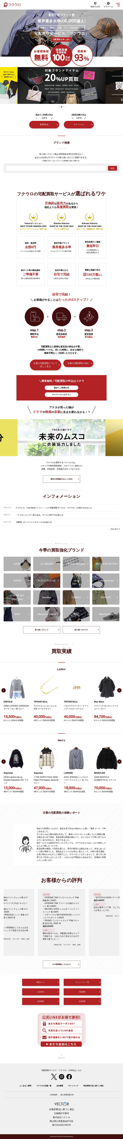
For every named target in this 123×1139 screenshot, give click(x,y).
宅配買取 (82, 992)
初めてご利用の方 (61, 388)
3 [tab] (64, 106)
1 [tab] (59, 106)
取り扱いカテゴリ (81, 630)
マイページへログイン (61, 395)
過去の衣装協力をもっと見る (61, 479)
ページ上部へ (61, 1057)
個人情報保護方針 (67, 1095)
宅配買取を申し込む (61, 39)
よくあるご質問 (25, 1086)
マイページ (78, 124)
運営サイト (41, 982)
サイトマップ (73, 1086)
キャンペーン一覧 (82, 982)
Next (119, 690)
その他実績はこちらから (61, 964)
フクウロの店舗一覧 (43, 1086)
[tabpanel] (61, 85)
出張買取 (82, 1001)
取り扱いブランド (41, 630)
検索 (112, 168)
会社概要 (59, 1086)
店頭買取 (40, 1001)
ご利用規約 (53, 1095)
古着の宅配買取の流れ (78, 363)
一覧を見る (114, 529)
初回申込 (44, 124)
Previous (3, 690)
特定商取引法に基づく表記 (93, 1086)
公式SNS (40, 992)
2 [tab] (61, 106)
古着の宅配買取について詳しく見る (45, 365)
